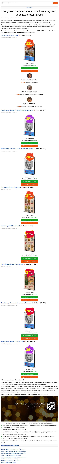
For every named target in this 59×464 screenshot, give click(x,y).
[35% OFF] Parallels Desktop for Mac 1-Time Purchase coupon (14, 457)
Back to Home (29, 7)
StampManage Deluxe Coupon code (13, 264)
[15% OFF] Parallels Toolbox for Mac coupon (10, 458)
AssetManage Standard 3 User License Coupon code (18, 148)
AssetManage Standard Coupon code (13, 341)
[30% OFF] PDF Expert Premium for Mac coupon (11, 448)
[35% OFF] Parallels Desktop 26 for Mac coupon (11, 455)
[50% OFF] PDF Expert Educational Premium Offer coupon (13, 449)
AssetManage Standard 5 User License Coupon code (18, 110)
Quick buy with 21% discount (29, 261)
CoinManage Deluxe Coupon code (12, 187)
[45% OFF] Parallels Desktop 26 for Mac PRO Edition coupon (13, 451)
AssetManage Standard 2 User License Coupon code (18, 303)
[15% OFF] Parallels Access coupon (8, 462)
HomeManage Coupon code (10, 35)
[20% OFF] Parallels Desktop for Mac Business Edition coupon (13, 453)
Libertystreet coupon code (12, 37)
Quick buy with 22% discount (29, 70)
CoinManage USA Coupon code (11, 226)
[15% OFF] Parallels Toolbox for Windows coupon (11, 460)
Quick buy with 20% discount (29, 145)
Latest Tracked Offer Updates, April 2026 (10, 445)
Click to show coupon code (29, 142)
